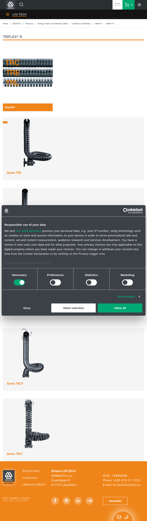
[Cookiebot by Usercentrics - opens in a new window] (126, 211)
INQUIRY (10, 107)
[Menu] (139, 5)
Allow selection (73, 308)
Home (5, 24)
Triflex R (98, 24)
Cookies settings (21, 501)
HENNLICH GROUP (33, 484)
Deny (26, 308)
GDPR (5, 501)
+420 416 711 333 (126, 480)
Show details (126, 296)
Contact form (30, 477)
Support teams (31, 470)
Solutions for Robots (81, 24)
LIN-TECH (19, 14)
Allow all (120, 308)
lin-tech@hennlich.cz (127, 484)
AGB (11, 501)
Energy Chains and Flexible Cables (53, 24)
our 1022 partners (28, 230)
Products (29, 24)
